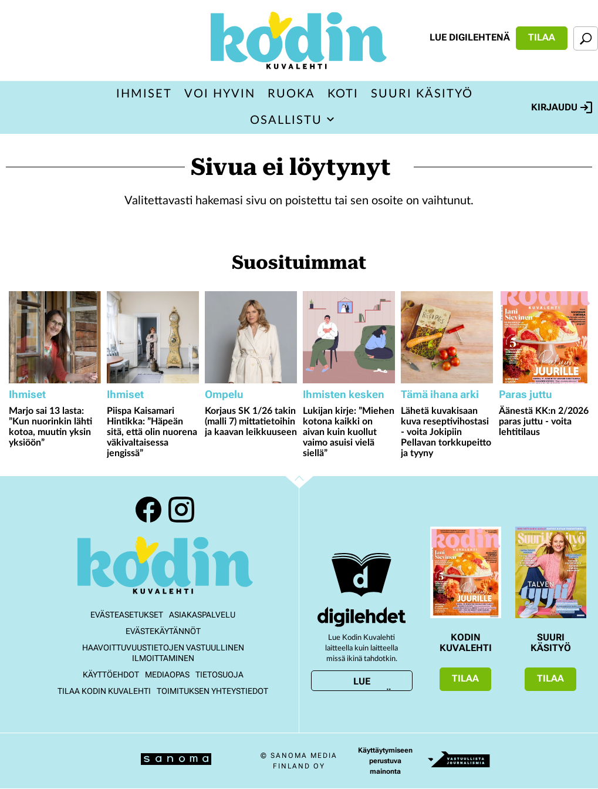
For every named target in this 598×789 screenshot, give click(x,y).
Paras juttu (525, 394)
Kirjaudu (561, 107)
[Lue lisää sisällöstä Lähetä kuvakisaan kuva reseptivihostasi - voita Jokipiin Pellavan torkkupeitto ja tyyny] (447, 337)
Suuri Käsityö (422, 94)
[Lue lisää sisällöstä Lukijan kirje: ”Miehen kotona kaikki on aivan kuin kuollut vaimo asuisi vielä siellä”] (349, 337)
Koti (343, 94)
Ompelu (224, 394)
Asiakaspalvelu (202, 614)
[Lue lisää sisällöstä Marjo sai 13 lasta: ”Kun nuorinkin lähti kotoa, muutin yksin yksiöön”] (55, 337)
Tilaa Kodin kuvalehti (104, 691)
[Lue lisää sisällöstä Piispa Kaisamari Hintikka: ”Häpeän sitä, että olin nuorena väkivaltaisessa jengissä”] (153, 337)
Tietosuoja (219, 674)
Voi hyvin (219, 94)
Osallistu (286, 120)
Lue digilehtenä (470, 37)
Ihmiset (144, 94)
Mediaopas (167, 674)
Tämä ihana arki (440, 394)
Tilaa (541, 37)
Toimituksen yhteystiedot (212, 691)
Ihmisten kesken (343, 394)
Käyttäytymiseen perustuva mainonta (385, 760)
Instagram (181, 509)
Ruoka (291, 94)
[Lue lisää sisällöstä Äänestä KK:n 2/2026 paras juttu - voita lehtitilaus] (545, 337)
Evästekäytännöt (163, 631)
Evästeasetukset (126, 614)
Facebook (148, 509)
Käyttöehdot (111, 674)
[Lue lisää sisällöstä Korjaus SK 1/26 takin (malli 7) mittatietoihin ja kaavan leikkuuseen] (251, 337)
